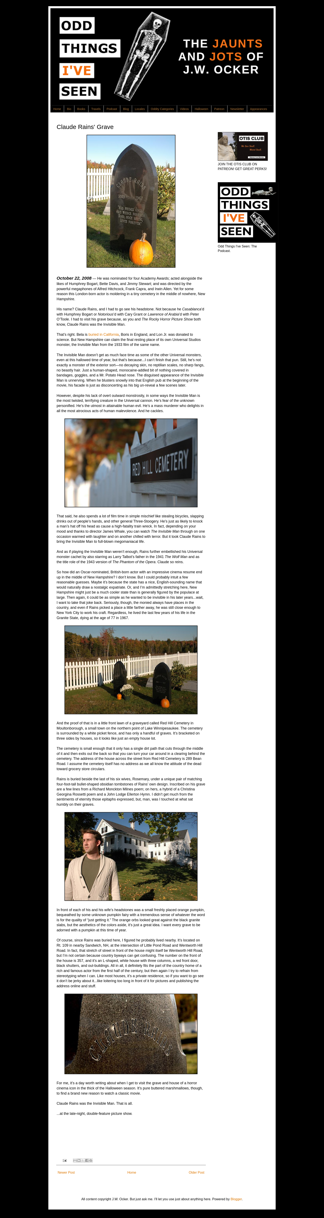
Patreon (219, 109)
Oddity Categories (162, 109)
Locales (140, 109)
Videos (184, 109)
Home (57, 109)
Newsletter (237, 109)
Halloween (201, 109)
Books (81, 109)
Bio (69, 109)
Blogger (236, 1199)
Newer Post (66, 1172)
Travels (96, 109)
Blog (126, 109)
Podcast (112, 109)
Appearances (258, 109)
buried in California (103, 334)
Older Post (196, 1172)
